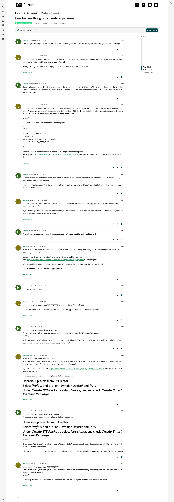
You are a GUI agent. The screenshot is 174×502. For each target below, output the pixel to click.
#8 (123, 40)
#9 (123, 56)
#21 (122, 463)
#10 (122, 83)
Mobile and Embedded (23, 23)
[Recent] (3, 7)
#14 (122, 230)
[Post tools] (122, 49)
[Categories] (3, 3)
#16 (122, 286)
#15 (122, 246)
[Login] (171, 3)
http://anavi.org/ (27, 72)
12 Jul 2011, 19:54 (41, 246)
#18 (122, 327)
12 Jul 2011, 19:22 (41, 200)
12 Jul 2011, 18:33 (40, 174)
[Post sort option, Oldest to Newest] (24, 30)
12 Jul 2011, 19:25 (40, 230)
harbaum (25, 40)
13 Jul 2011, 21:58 (41, 302)
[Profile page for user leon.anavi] (18, 57)
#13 (122, 200)
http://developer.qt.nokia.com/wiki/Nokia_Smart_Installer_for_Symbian (76, 368)
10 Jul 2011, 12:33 (41, 56)
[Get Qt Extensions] (3, 34)
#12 (122, 174)
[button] (3, 499)
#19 (122, 355)
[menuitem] (171, 3)
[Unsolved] (3, 39)
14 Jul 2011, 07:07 (41, 355)
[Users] (3, 21)
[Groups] (3, 25)
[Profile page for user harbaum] (18, 41)
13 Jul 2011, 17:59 (40, 286)
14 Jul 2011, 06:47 (40, 327)
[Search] (3, 30)
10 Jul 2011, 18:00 (40, 83)
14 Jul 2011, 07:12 (40, 411)
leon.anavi (26, 56)
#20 (122, 411)
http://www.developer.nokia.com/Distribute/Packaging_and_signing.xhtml (55, 259)
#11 (122, 105)
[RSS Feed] (35, 30)
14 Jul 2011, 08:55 (41, 463)
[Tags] (3, 12)
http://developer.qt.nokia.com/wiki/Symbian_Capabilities (54, 154)
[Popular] (3, 16)
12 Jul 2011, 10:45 (41, 105)
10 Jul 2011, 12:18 (40, 40)
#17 (122, 302)
